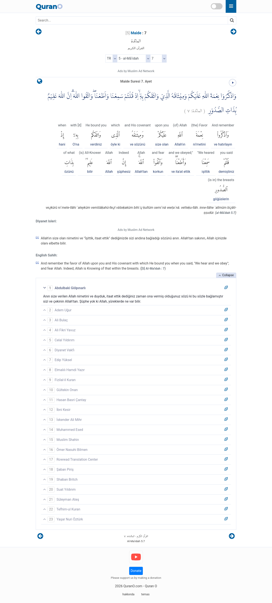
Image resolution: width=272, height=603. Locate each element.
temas (145, 594)
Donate (136, 571)
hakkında (128, 594)
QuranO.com (132, 586)
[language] (40, 82)
